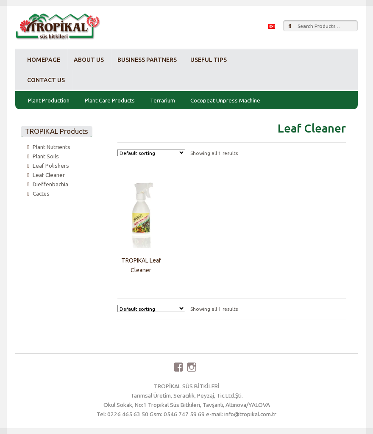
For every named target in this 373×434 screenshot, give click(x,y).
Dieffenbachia (50, 184)
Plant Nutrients (51, 147)
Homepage (43, 59)
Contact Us (46, 80)
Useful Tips (208, 59)
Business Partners (147, 59)
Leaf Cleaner (49, 174)
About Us (89, 59)
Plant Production (49, 100)
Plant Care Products (110, 100)
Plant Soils (46, 156)
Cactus (41, 193)
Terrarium (162, 100)
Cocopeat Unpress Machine (225, 100)
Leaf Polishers (51, 165)
